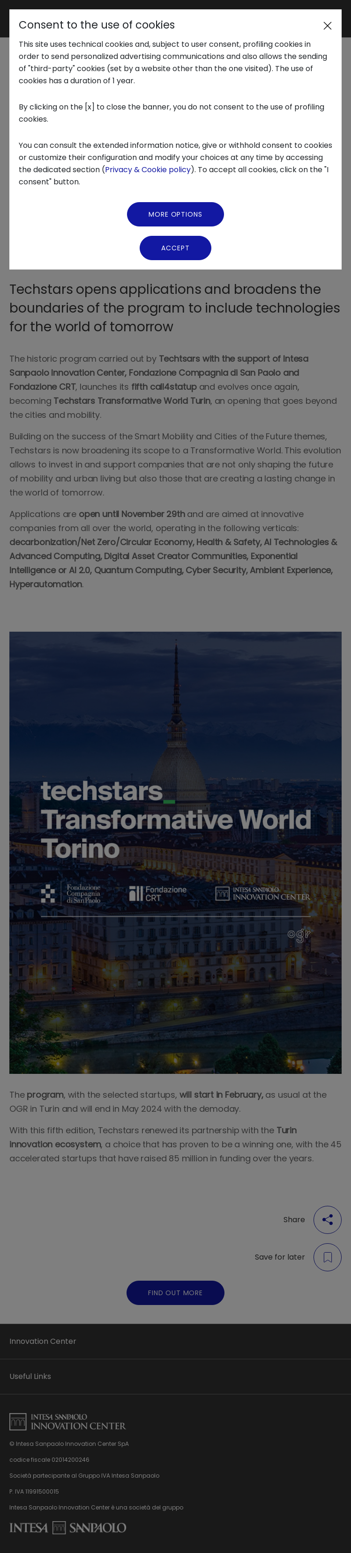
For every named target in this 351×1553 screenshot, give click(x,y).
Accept (175, 248)
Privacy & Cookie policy (148, 169)
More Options (175, 214)
